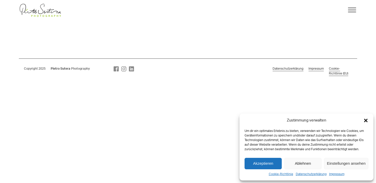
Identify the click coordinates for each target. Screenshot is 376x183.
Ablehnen (303, 163)
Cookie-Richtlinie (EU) (338, 71)
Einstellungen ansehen (346, 163)
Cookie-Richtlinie (281, 174)
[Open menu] (352, 10)
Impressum (336, 174)
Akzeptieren (263, 163)
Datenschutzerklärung (311, 174)
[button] (365, 120)
